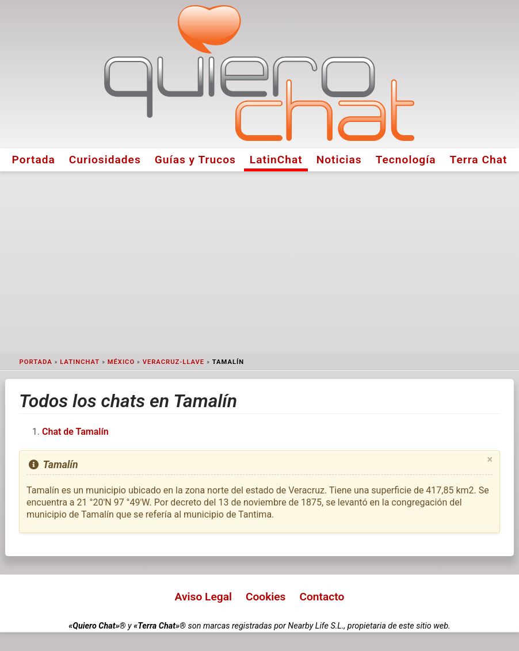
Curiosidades (105, 159)
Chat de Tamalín (75, 431)
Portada (33, 159)
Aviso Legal (203, 596)
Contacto (321, 596)
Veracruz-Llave (174, 362)
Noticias (339, 159)
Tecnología (406, 159)
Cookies (266, 596)
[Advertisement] (259, 262)
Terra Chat (478, 159)
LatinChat (276, 159)
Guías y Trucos (195, 159)
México (121, 362)
